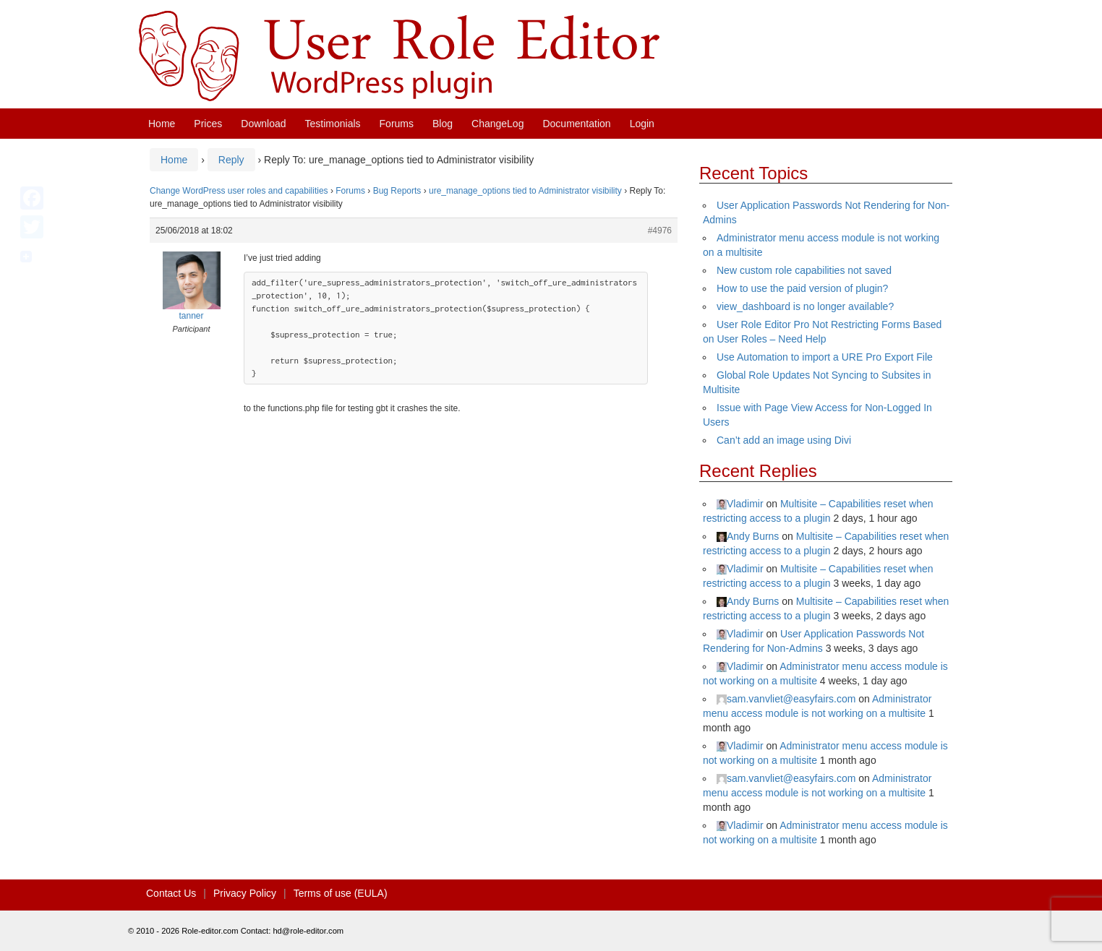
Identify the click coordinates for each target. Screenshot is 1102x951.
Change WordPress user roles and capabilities (239, 191)
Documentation (576, 123)
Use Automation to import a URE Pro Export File (825, 357)
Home (161, 123)
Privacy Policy (244, 893)
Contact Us (171, 893)
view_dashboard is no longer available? (805, 306)
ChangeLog (497, 123)
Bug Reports (397, 191)
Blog (442, 123)
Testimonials (333, 123)
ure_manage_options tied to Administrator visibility (525, 191)
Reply (231, 159)
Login (642, 123)
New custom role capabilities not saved (804, 270)
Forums (397, 123)
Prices (208, 123)
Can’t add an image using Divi (784, 440)
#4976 (660, 230)
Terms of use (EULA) (341, 893)
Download (263, 123)
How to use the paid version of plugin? (802, 288)
